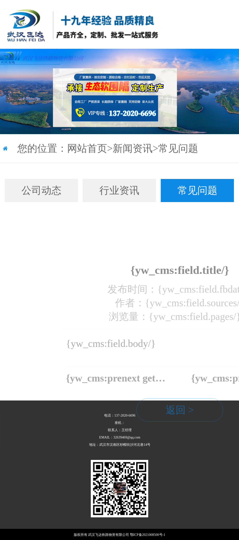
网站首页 (87, 149)
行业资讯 (109, 190)
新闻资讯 (133, 149)
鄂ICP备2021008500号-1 (147, 535)
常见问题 (178, 149)
